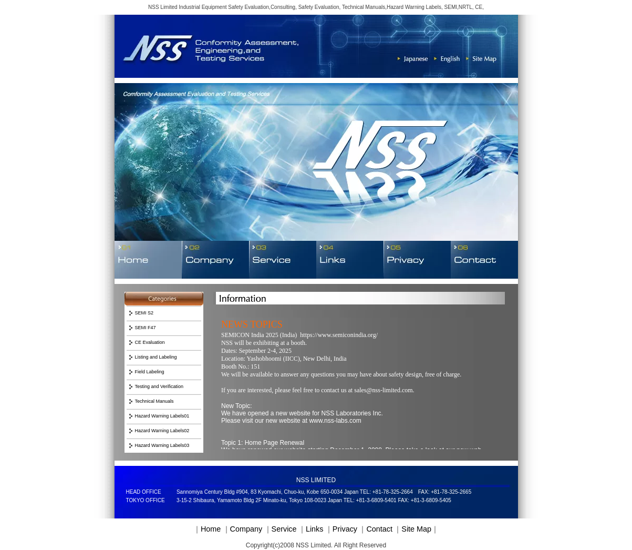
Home (211, 529)
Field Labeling (149, 371)
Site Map (416, 529)
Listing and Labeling (156, 357)
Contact (379, 529)
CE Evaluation (150, 342)
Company (246, 529)
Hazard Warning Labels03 (162, 445)
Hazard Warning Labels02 (162, 430)
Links (315, 529)
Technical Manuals (154, 401)
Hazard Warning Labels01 (162, 416)
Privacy (345, 529)
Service (284, 529)
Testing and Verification (159, 386)
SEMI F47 (145, 327)
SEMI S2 (144, 312)
